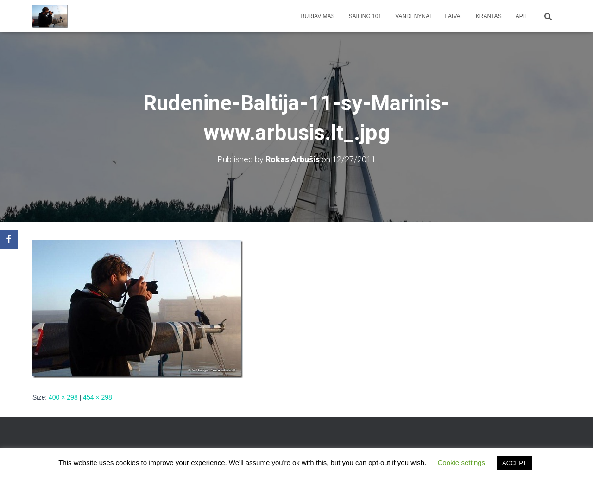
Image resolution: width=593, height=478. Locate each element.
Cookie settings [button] (462, 462)
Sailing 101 (365, 16)
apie (522, 16)
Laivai (453, 16)
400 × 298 (63, 397)
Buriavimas (317, 16)
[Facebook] (9, 239)
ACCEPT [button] (514, 462)
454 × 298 (97, 397)
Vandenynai (413, 16)
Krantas (489, 16)
